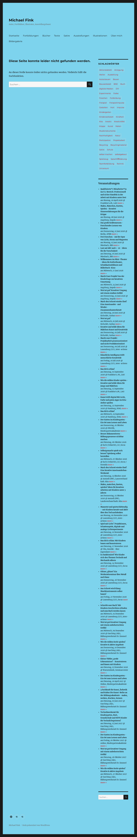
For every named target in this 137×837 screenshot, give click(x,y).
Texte (57, 35)
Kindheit (120, 117)
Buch (122, 84)
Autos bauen (104, 79)
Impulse (120, 107)
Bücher (46, 35)
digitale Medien (106, 89)
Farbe (116, 93)
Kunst (110, 126)
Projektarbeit (119, 140)
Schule (110, 150)
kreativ (108, 121)
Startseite (14, 35)
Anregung (118, 70)
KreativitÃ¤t (119, 121)
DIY (117, 89)
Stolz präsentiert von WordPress (36, 825)
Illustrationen (100, 35)
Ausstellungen (81, 35)
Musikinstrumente (107, 131)
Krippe (102, 126)
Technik (120, 164)
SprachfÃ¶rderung (119, 159)
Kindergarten (105, 112)
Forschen (103, 98)
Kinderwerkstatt (106, 117)
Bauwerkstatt (105, 84)
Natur (117, 135)
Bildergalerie (15, 41)
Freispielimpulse (116, 103)
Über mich (116, 35)
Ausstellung (113, 75)
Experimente (105, 93)
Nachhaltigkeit (106, 135)
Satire (67, 35)
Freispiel (103, 103)
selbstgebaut (121, 154)
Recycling (103, 145)
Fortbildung (115, 98)
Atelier (102, 75)
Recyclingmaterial (119, 145)
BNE (116, 84)
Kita (101, 121)
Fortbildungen (31, 35)
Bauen (116, 79)
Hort (112, 107)
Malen (118, 126)
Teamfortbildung (106, 164)
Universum (104, 168)
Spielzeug (103, 159)
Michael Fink (21, 20)
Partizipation (105, 140)
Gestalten (103, 107)
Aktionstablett (105, 70)
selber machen (105, 154)
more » (121, 203)
